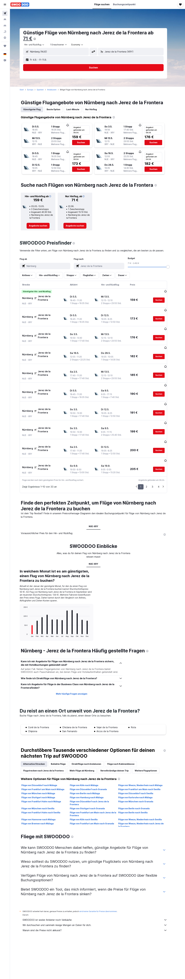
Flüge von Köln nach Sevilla (88, 787)
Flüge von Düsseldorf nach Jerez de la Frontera (93, 770)
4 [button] (163, 454)
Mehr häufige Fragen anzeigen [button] (75, 661)
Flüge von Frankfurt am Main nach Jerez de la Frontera (97, 781)
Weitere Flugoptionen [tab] (150, 738)
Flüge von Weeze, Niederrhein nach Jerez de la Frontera (145, 792)
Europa (34, 90)
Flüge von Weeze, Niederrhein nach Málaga (144, 753)
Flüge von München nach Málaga (42, 761)
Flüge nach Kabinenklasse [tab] (125, 731)
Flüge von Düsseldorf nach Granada (92, 757)
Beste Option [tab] (57, 109)
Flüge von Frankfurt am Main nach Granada (96, 791)
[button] (5, 4)
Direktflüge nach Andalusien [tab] (90, 731)
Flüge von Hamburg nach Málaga (91, 765)
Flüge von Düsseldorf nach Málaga (43, 753)
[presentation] (39, 39)
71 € (31, 38)
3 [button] (156, 454)
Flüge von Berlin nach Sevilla (137, 780)
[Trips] (5, 46)
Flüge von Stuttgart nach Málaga (42, 765)
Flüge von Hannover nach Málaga (43, 787)
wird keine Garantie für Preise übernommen (102, 879)
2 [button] (150, 454)
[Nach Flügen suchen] (5, 13)
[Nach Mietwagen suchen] (5, 25)
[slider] (172, 267)
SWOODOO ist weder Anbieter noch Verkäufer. (99, 887)
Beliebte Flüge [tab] (62, 731)
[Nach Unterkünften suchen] (5, 19)
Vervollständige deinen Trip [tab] (118, 738)
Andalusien (56, 90)
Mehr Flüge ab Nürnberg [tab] (86, 738)
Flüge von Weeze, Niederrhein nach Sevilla (144, 787)
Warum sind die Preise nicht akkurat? (99, 898)
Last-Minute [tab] (77, 109)
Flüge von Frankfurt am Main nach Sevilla (143, 757)
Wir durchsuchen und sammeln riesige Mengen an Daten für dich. (99, 892)
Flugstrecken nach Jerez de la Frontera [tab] (47, 738)
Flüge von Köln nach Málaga (88, 753)
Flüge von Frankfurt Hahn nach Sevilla (45, 780)
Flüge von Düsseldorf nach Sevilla (139, 761)
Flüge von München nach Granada (139, 769)
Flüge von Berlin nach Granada (138, 776)
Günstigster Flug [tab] (36, 109)
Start (26, 90)
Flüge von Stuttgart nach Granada (91, 776)
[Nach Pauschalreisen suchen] (5, 32)
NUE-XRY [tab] (97, 494)
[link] (42, 226)
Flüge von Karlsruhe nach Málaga (139, 765)
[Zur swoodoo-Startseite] (19, 4)
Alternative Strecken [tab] (38, 731)
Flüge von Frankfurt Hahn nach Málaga (45, 769)
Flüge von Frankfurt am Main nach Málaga (47, 757)
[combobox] (38, 44)
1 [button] (144, 454)
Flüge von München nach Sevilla (42, 776)
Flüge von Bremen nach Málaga (42, 791)
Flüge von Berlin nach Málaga (89, 761)
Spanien (44, 90)
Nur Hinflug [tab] (95, 109)
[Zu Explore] (5, 38)
